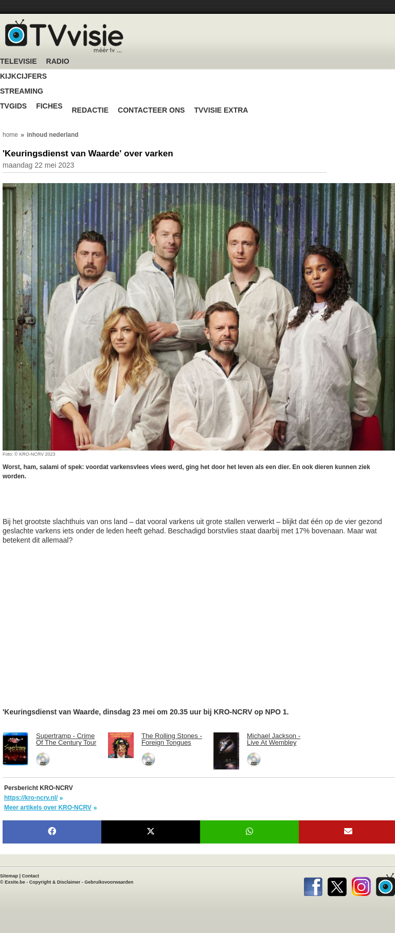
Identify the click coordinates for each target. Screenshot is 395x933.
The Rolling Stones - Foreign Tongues (171, 739)
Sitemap (9, 875)
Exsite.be (15, 882)
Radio (57, 61)
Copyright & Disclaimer (55, 882)
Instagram (361, 884)
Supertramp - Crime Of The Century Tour (66, 739)
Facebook (312, 884)
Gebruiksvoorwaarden (108, 882)
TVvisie (385, 884)
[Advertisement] (85, 504)
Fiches (49, 106)
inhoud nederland (53, 135)
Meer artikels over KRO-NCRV (48, 807)
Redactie (90, 110)
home (10, 135)
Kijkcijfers (23, 76)
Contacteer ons (151, 110)
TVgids (13, 106)
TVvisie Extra (221, 110)
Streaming (21, 91)
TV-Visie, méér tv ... (64, 35)
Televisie (18, 61)
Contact (31, 875)
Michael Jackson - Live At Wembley (273, 739)
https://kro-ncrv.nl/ (31, 797)
